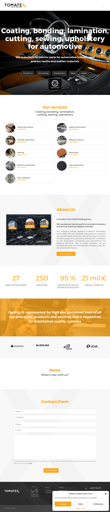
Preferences (98, 504)
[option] (16, 281)
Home (48, 487)
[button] (106, 494)
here (30, 463)
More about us (66, 254)
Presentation (59, 73)
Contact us (28, 73)
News (73, 73)
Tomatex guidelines (49, 491)
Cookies (77, 508)
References (63, 490)
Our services (43, 73)
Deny (81, 504)
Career (84, 73)
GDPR (83, 508)
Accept (63, 504)
